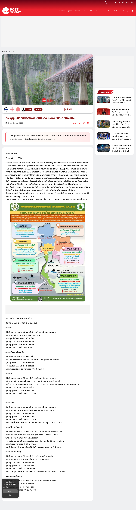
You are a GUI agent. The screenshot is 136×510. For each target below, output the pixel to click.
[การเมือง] (78, 11)
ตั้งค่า (10, 495)
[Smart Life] (100, 11)
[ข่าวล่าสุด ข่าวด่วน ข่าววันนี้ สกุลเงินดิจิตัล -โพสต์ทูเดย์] (11, 10)
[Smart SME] (112, 11)
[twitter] (84, 123)
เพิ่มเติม (5, 487)
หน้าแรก (4, 51)
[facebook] (79, 123)
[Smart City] (88, 11)
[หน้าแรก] (62, 11)
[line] (88, 123)
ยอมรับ (10, 491)
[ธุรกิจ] (70, 11)
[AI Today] (124, 11)
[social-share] (115, 2)
